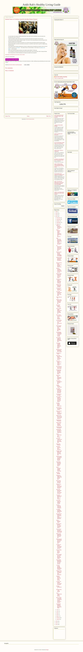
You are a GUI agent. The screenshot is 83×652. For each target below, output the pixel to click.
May (57, 612)
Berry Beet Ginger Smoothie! (58, 306)
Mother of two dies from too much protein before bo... (59, 417)
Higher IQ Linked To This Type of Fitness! (59, 227)
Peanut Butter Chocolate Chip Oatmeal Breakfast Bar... (58, 328)
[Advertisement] (28, 105)
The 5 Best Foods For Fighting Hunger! (58, 502)
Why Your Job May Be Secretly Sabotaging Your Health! (59, 254)
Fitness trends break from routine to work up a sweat (58, 275)
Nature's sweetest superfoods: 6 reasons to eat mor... (59, 270)
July (57, 609)
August (57, 224)
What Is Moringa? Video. (58, 521)
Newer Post (7, 116)
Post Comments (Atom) (30, 119)
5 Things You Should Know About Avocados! (59, 583)
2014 (57, 624)
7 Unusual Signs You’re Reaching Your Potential (59, 497)
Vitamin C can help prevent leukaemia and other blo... (59, 301)
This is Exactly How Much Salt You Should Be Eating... (58, 556)
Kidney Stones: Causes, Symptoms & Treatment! (59, 412)
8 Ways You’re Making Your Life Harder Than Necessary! (59, 572)
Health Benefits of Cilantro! (59, 427)
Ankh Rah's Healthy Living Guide (41, 4)
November (58, 219)
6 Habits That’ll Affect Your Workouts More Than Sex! (59, 453)
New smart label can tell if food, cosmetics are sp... (59, 357)
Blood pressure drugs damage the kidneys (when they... (59, 264)
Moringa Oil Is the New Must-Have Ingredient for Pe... (58, 525)
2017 (57, 216)
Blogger (47, 649)
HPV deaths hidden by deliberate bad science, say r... (59, 339)
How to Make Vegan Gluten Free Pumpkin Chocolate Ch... (58, 311)
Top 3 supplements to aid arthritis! (59, 594)
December (58, 217)
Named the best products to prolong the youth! (58, 377)
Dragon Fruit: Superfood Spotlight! (58, 285)
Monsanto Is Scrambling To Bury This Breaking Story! (59, 160)
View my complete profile (58, 78)
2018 (57, 214)
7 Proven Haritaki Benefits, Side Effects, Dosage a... (59, 567)
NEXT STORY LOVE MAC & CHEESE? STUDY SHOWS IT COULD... (59, 600)
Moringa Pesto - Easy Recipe (59, 590)
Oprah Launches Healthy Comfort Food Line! (58, 469)
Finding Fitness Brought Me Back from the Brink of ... (59, 259)
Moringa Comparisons (59, 587)
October (58, 220)
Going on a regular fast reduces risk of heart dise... (59, 477)
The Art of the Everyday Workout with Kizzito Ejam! (59, 531)
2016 (57, 621)
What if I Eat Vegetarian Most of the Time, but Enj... (58, 535)
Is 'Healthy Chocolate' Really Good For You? (59, 511)
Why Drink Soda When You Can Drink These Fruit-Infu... (59, 491)
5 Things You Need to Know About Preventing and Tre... (59, 546)
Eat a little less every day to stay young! (59, 367)
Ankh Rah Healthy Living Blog (61, 76)
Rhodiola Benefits (58, 473)
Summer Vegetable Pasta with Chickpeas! (58, 506)
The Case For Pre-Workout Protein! (59, 408)
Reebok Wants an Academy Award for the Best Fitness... (59, 458)
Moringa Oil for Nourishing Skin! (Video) (59, 350)
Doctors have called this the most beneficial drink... (58, 371)
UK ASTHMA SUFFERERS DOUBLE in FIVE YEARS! (59, 334)
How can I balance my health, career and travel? (58, 362)
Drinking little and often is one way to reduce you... (59, 431)
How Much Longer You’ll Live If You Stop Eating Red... (59, 440)
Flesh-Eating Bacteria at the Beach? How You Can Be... (58, 561)
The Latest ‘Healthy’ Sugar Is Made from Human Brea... (58, 345)
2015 (57, 622)
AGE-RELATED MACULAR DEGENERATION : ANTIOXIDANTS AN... (59, 241)
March (57, 616)
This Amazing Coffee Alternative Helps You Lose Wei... (58, 281)
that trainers (18, 47)
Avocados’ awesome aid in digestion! (58, 448)
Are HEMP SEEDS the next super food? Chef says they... (58, 390)
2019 (57, 213)
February (58, 617)
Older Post (48, 116)
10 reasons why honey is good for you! (59, 382)
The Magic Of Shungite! (58, 395)
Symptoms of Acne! (58, 353)
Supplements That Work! (58, 420)
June (57, 611)
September (58, 222)
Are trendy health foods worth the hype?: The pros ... (59, 293)
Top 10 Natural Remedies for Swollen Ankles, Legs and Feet (58, 116)
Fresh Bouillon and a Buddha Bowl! (59, 551)
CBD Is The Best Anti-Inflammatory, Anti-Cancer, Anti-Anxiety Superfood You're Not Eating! (59, 183)
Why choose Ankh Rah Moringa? (58, 481)
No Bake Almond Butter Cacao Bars (58, 404)
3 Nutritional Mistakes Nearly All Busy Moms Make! (58, 606)
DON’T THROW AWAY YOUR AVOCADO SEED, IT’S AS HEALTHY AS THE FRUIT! (59, 165)
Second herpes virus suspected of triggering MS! (59, 174)
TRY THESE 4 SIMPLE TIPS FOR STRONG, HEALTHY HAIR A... (58, 399)
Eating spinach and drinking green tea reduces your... (59, 541)
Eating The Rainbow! (58, 444)
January (58, 619)
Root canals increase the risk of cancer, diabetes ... (59, 316)
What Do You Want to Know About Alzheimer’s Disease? (59, 486)
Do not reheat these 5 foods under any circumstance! (59, 143)
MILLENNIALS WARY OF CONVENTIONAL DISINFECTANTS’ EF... (59, 516)
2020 (57, 211)
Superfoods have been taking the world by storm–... (58, 463)
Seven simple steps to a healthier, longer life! (58, 424)
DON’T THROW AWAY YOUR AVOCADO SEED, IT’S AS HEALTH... (58, 233)
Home (28, 116)
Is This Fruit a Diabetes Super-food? (59, 289)
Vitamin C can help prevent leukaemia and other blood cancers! (59, 193)
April (57, 614)
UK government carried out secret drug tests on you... (58, 248)
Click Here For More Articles (12, 59)
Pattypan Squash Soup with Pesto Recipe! (58, 578)
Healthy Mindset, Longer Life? (59, 386)
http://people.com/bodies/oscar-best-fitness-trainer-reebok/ (15, 54)
